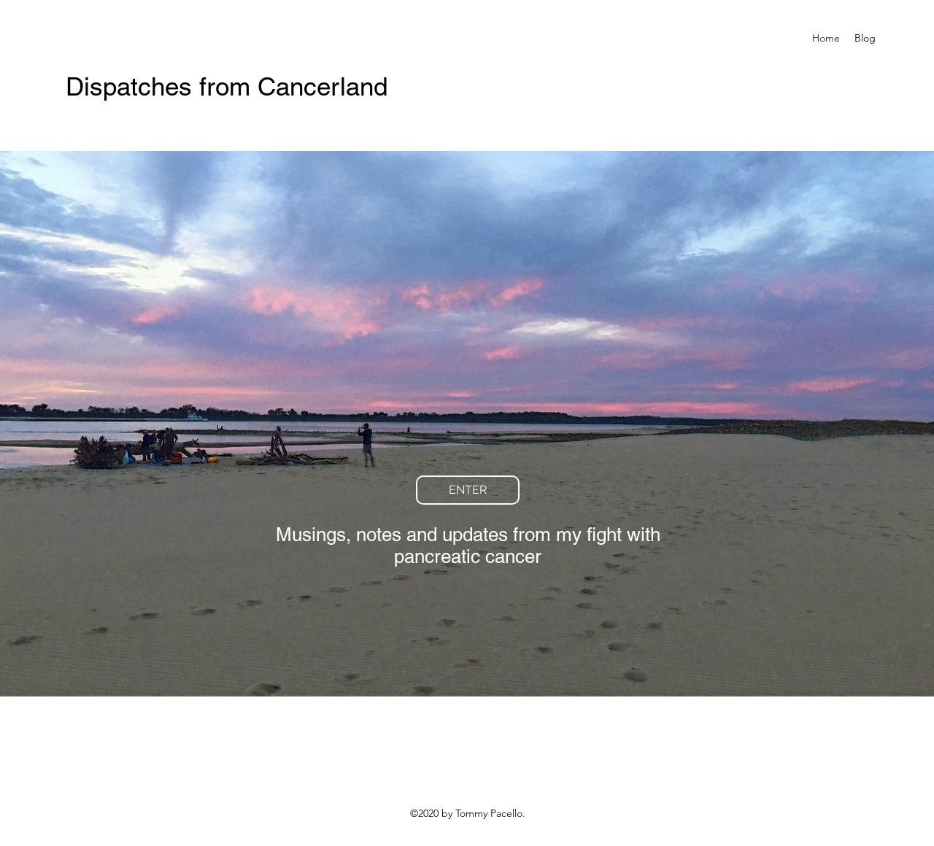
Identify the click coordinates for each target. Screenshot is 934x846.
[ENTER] (468, 490)
